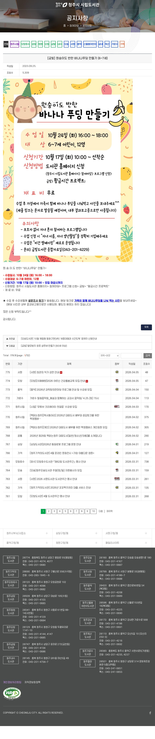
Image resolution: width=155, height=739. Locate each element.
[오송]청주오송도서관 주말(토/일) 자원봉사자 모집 (56, 479)
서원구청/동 (112, 542)
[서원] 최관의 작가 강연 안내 (44, 381)
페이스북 (150, 721)
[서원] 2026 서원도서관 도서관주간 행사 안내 (53, 488)
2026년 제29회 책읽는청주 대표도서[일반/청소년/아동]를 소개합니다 (66, 444)
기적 (18, 53)
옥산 (139, 44)
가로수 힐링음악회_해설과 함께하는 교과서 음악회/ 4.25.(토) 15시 (64, 407)
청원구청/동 (62, 551)
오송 (86, 44)
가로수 (8, 53)
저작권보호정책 (32, 691)
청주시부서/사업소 (16, 542)
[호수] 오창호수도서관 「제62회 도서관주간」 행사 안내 (58, 470)
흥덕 (103, 44)
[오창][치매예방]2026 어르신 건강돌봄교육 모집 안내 (57, 389)
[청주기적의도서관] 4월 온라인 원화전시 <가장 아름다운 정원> (62, 462)
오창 (60, 44)
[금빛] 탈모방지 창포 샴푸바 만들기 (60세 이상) (44, 354)
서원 (95, 44)
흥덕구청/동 (12, 551)
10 (93, 520)
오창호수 (31, 44)
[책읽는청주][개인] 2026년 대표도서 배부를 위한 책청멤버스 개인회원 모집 (68, 436)
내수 (77, 44)
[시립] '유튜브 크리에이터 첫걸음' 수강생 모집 (53, 415)
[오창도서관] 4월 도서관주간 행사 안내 (50, 505)
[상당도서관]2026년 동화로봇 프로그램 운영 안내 (55, 453)
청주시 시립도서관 (77, 5)
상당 (42, 44)
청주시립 (18, 44)
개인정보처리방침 (12, 691)
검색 (147, 364)
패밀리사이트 (112, 551)
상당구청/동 (62, 542)
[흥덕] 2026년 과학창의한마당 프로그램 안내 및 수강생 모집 (61, 398)
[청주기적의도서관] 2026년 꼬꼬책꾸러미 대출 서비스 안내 (60, 496)
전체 (7, 44)
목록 (146, 336)
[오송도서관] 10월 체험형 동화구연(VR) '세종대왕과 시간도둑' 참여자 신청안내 (59, 347)
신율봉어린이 (117, 44)
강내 (130, 44)
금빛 (68, 44)
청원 (51, 44)
